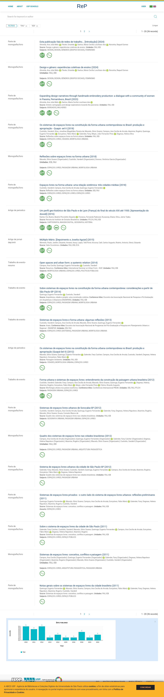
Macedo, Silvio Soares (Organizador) (54, 159)
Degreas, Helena (142, 383)
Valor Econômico (52, 245)
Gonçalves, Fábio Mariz (67, 134)
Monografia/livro (15, 67)
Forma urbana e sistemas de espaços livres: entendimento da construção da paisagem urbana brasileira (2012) (97, 379)
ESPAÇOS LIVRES (54, 139)
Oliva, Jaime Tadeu (123, 217)
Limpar (155, 26)
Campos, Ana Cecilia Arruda (66, 411)
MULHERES (61, 108)
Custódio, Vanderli (47, 131)
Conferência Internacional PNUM (106, 388)
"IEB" (35, 26)
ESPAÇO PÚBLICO (69, 537)
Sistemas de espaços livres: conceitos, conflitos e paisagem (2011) (74, 554)
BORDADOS (51, 108)
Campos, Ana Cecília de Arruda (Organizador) (57, 439)
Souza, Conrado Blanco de (68, 413)
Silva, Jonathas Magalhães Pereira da (69, 131)
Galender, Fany (85, 134)
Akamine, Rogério (135, 131)
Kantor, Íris (44, 217)
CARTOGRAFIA (53, 222)
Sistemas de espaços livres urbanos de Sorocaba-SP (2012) (70, 407)
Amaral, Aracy (71, 243)
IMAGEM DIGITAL (67, 222)
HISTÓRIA (88, 222)
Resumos (49, 268)
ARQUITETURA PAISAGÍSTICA (90, 449)
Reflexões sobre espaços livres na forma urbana (65, 136)
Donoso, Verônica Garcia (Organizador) (110, 159)
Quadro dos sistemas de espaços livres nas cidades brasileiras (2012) (76, 436)
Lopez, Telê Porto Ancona (88, 243)
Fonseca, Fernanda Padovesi (90, 217)
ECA (77, 245)
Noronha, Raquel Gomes (118, 45)
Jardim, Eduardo (59, 243)
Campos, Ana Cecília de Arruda (115, 131)
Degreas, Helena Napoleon (126, 411)
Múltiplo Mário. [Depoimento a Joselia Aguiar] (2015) (67, 239)
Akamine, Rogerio (55, 504)
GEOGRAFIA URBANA (55, 418)
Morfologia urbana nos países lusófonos (62, 388)
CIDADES (65, 139)
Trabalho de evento (16, 288)
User (143, 6)
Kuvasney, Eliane (108, 217)
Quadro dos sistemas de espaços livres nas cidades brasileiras (70, 416)
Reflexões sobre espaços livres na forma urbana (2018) (68, 156)
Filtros (11, 26)
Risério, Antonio (122, 243)
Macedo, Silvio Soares (93, 131)
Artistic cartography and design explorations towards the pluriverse (72, 105)
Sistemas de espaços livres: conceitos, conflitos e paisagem (69, 506)
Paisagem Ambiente (54, 360)
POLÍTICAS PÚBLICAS (89, 271)
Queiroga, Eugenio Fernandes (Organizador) (93, 439)
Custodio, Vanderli (90, 265)
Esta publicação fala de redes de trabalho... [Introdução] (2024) (72, 41)
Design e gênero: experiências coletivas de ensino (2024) (69, 67)
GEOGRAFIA (79, 222)
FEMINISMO (90, 50)
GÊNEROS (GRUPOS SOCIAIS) (73, 50)
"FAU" (23, 26)
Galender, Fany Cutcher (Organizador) (128, 439)
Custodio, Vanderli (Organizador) (133, 441)
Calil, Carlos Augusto (107, 243)
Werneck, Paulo (46, 243)
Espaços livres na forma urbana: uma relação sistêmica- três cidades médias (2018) (83, 185)
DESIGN (50, 50)
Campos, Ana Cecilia (48, 265)
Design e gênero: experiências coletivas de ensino (65, 47)
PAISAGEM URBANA (70, 168)
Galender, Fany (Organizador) (116, 557)
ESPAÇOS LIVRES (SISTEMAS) (59, 331)
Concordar (145, 687)
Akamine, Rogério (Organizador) (77, 441)
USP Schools (32, 6)
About (20, 6)
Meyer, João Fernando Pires (102, 134)
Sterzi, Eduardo (135, 243)
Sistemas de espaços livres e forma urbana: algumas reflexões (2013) (76, 320)
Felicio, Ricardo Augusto (110, 385)
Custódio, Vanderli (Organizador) (82, 159)
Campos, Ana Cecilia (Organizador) (53, 557)
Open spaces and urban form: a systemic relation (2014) (69, 262)
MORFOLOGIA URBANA (79, 139)
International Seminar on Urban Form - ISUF (85, 268)
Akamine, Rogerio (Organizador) (63, 560)
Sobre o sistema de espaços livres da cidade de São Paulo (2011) (73, 526)
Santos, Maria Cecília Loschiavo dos (92, 45)
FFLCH (91, 220)
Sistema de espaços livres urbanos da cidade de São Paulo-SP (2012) (75, 467)
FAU (95, 47)
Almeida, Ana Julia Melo (49, 45)
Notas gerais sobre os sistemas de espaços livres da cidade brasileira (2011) (79, 585)
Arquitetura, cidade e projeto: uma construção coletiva (67, 297)
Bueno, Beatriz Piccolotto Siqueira (62, 217)
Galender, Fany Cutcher (93, 355)
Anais (48, 325)
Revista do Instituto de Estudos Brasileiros (62, 220)
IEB (99, 47)
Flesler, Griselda (68, 45)
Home (10, 6)
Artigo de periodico (16, 210)
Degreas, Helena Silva (125, 134)
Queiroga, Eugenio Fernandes (91, 188)
